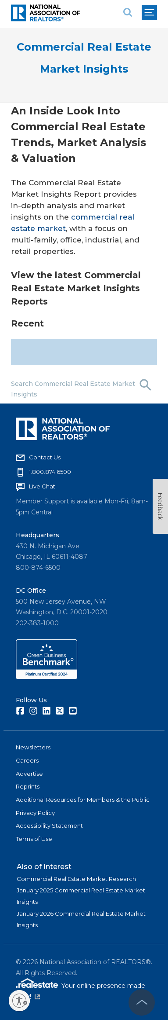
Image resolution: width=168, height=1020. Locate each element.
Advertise (29, 773)
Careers (27, 760)
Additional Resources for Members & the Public (83, 799)
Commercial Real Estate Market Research (76, 878)
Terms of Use (34, 838)
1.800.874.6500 (50, 471)
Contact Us (45, 457)
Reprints (27, 786)
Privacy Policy (35, 812)
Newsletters (33, 747)
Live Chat (42, 486)
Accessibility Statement (49, 825)
